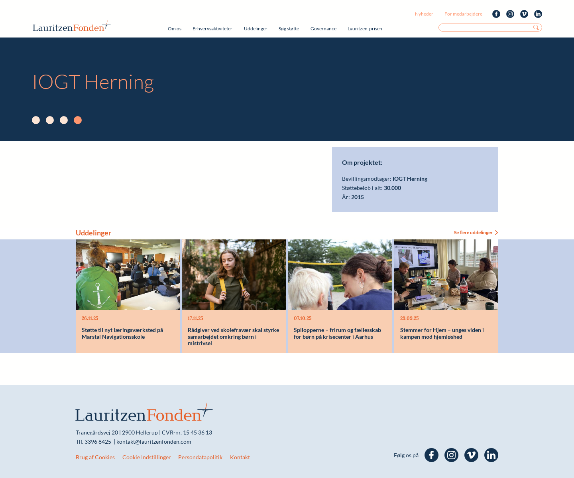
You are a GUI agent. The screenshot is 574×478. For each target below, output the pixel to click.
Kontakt (240, 457)
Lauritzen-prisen (365, 29)
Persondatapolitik (200, 457)
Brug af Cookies (95, 457)
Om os (174, 29)
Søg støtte (289, 29)
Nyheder (424, 14)
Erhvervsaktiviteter (212, 29)
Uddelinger (255, 29)
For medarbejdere (463, 14)
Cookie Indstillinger (146, 457)
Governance (323, 29)
